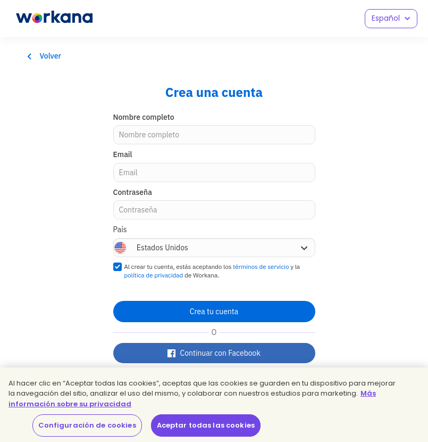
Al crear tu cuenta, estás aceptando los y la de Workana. (212, 271)
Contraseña (132, 192)
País (120, 229)
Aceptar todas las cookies (206, 425)
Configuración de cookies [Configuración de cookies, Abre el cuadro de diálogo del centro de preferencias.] (87, 425)
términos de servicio (261, 267)
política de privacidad (153, 275)
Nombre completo (143, 117)
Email (122, 154)
